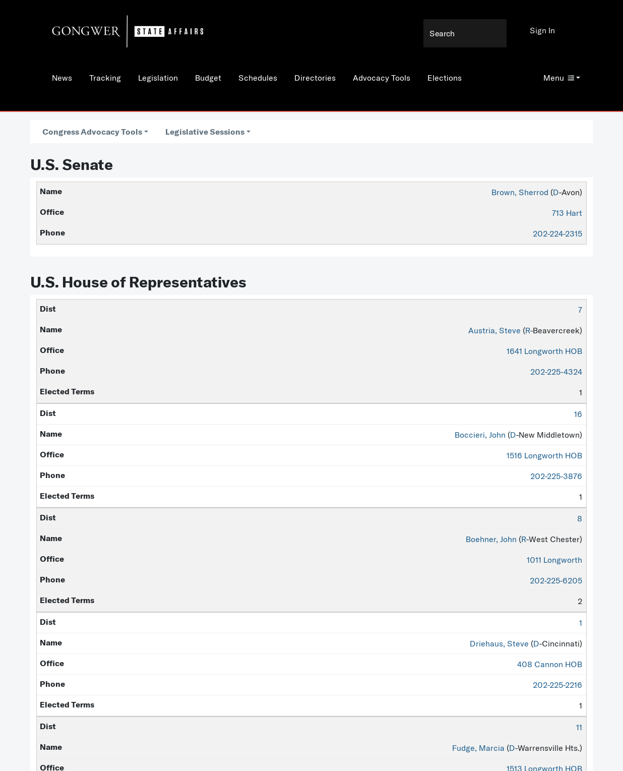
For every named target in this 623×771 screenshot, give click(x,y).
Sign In (542, 30)
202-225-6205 (556, 580)
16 (578, 414)
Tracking (105, 78)
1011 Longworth (554, 560)
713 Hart (567, 213)
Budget (208, 78)
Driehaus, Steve (499, 643)
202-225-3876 (556, 476)
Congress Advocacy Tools (92, 132)
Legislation (158, 78)
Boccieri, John (480, 435)
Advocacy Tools (381, 78)
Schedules (257, 78)
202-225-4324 (556, 372)
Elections (444, 78)
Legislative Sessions (204, 132)
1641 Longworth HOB (544, 351)
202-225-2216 (557, 685)
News (62, 78)
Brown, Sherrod (519, 192)
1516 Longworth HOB (544, 455)
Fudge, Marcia (478, 748)
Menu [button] (558, 78)
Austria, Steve (494, 330)
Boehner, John (491, 539)
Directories (315, 78)
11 (579, 727)
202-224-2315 (557, 233)
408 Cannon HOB (549, 664)
